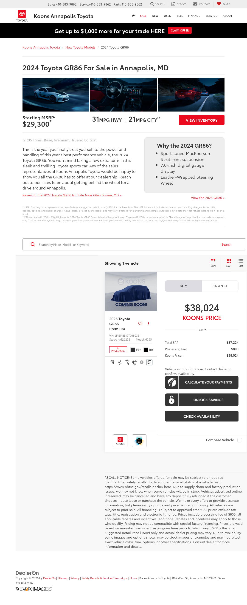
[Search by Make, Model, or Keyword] (127, 244)
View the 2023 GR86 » (208, 197)
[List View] (241, 263)
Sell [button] (180, 15)
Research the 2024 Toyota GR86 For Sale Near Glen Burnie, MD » (71, 195)
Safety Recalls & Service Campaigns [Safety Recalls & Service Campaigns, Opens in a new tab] (104, 578)
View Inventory (202, 120)
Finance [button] (194, 15)
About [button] (227, 15)
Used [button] (167, 15)
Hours (133, 578)
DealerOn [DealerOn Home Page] (49, 578)
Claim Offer (180, 30)
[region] (202, 348)
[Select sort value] (214, 263)
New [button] (155, 15)
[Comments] (149, 362)
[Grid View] (228, 263)
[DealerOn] (27, 572)
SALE (143, 15)
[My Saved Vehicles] (223, 4)
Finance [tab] (220, 286)
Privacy (74, 578)
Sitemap (63, 578)
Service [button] (211, 15)
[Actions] (148, 324)
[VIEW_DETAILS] (131, 291)
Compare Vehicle (220, 440)
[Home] (133, 15)
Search (226, 244)
